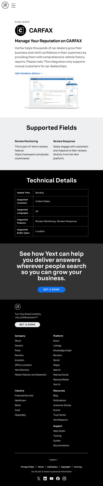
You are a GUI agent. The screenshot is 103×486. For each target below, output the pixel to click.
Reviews (57, 355)
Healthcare (20, 400)
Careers (19, 345)
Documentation (61, 445)
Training (57, 435)
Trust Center (59, 415)
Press (18, 350)
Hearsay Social (61, 374)
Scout (56, 340)
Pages (56, 365)
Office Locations (23, 365)
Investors (19, 360)
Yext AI (56, 384)
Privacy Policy (27, 467)
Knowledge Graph (62, 350)
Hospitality (20, 415)
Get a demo (27, 324)
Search (57, 370)
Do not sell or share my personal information (51, 471)
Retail (18, 405)
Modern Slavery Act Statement (31, 374)
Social (56, 360)
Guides (57, 440)
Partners (19, 355)
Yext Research (60, 419)
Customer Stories (62, 405)
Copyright (65, 467)
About (18, 340)
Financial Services (24, 395)
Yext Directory (22, 370)
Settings (78, 467)
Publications (59, 400)
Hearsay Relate (61, 379)
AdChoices (52, 467)
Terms (41, 467)
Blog (55, 395)
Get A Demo (51, 289)
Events (56, 410)
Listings (57, 345)
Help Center (59, 431)
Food (17, 410)
